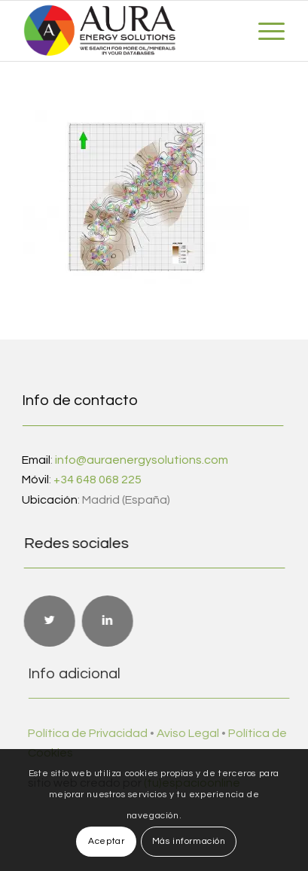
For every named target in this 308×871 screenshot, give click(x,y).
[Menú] (264, 31)
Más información (189, 841)
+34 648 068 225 (97, 480)
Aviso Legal (195, 733)
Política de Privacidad (95, 733)
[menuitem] (264, 31)
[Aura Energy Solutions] (128, 31)
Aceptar (106, 841)
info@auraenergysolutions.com (140, 460)
